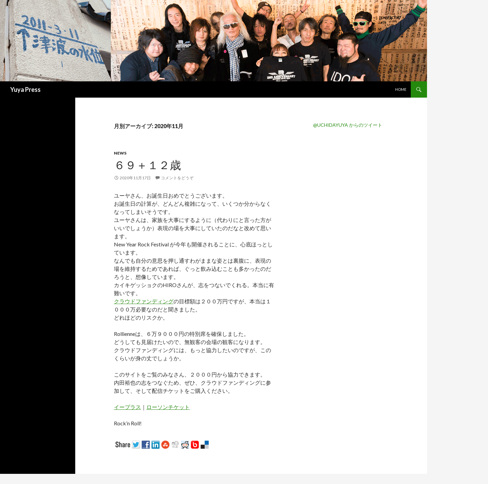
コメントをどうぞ (177, 177)
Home (400, 89)
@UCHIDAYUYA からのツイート (347, 125)
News (120, 153)
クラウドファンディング (144, 301)
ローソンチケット (168, 407)
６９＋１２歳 (147, 165)
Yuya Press (25, 89)
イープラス (127, 407)
